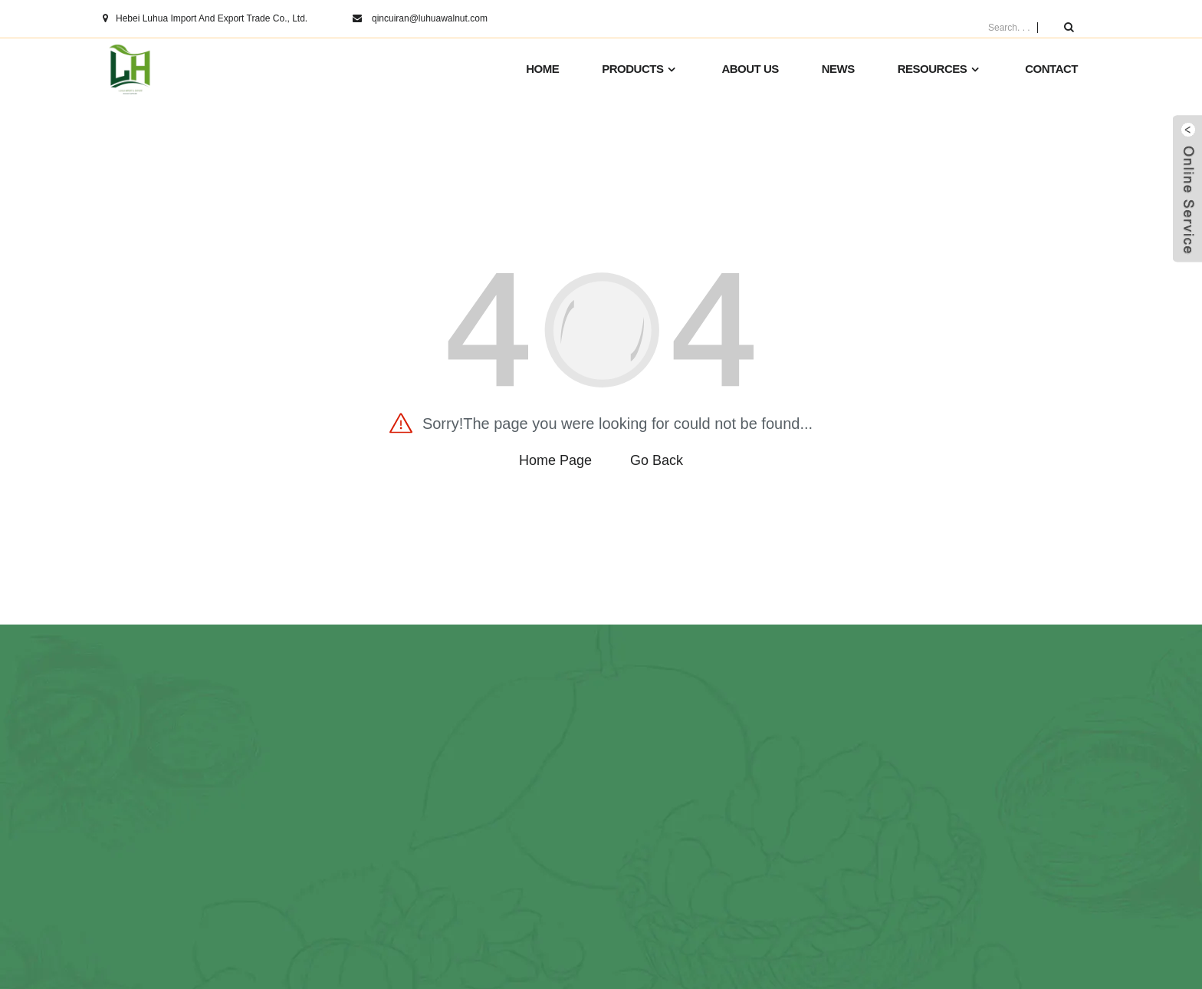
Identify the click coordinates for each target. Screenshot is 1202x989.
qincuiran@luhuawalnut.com (430, 18)
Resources (940, 69)
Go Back (656, 460)
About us (749, 68)
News (838, 68)
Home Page (555, 460)
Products (640, 69)
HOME (542, 68)
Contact (1051, 68)
